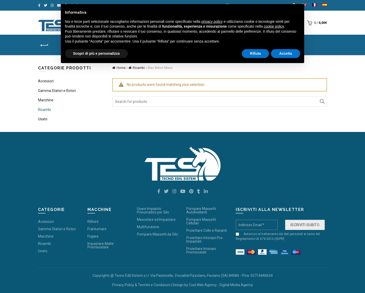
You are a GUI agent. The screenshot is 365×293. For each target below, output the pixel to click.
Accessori (46, 81)
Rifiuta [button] (255, 53)
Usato (42, 119)
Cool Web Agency (203, 285)
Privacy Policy (123, 285)
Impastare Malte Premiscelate (100, 245)
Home (121, 68)
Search (322, 101)
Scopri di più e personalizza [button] (96, 53)
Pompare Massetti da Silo (157, 234)
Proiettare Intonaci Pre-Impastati (205, 239)
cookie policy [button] (274, 26)
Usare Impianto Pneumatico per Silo (153, 210)
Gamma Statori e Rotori (57, 91)
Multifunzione (148, 227)
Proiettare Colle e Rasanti (206, 230)
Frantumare (96, 229)
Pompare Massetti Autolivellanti (201, 210)
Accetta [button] (285, 53)
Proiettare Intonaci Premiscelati (201, 250)
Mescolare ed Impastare (156, 220)
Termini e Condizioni (154, 285)
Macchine (45, 100)
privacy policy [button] (212, 21)
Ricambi (139, 68)
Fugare (93, 236)
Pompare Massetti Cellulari (201, 221)
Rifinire (93, 222)
